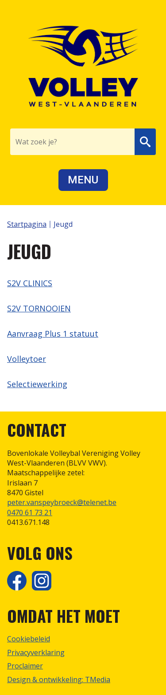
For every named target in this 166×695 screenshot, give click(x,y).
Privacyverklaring (36, 652)
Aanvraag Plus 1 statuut (52, 333)
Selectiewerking (37, 384)
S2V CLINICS (29, 283)
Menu (83, 180)
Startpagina (26, 224)
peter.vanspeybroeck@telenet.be (61, 502)
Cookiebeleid (28, 639)
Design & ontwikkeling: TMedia (58, 679)
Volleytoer (26, 358)
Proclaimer (25, 666)
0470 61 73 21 (29, 512)
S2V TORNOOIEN (39, 308)
